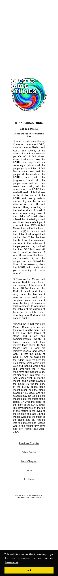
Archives (29, 479)
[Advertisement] (29, 37)
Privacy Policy (35, 497)
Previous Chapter (29, 443)
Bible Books (29, 452)
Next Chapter (29, 461)
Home (29, 470)
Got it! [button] (29, 570)
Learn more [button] (11, 562)
